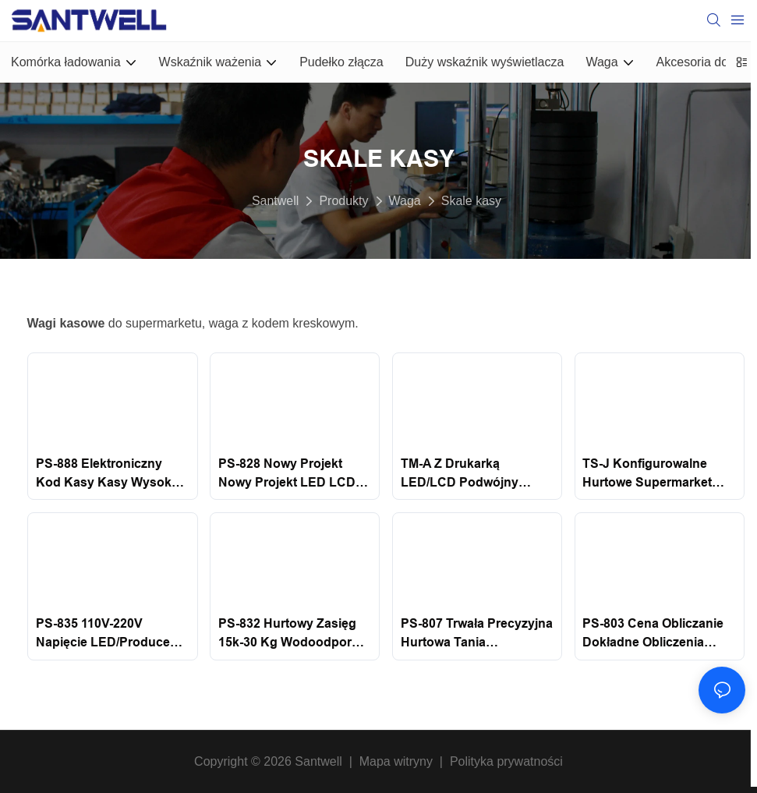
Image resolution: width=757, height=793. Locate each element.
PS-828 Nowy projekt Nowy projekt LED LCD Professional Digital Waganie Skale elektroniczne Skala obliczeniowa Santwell (287, 474)
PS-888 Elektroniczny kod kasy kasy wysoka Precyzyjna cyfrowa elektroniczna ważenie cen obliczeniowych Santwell (107, 474)
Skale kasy (471, 200)
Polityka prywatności (506, 761)
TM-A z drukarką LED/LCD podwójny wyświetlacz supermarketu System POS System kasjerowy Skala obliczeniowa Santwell (470, 474)
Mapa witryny (396, 761)
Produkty (343, 200)
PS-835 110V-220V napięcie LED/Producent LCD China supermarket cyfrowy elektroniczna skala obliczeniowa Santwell (109, 634)
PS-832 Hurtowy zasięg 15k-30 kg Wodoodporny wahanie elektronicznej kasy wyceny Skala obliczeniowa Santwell (292, 634)
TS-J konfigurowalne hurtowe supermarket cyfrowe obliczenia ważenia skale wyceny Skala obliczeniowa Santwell (650, 474)
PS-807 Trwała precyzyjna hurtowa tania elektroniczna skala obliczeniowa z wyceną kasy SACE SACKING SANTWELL (477, 634)
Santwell (275, 200)
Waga (405, 200)
